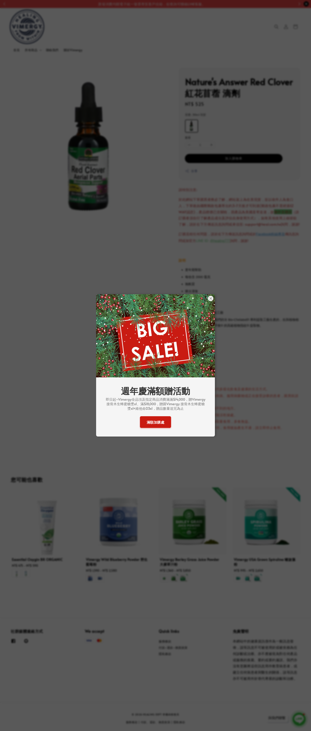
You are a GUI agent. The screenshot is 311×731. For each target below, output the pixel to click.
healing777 (221, 241)
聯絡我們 (52, 50)
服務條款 (165, 641)
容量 (195, 115)
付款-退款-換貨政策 (173, 648)
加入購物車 (233, 158)
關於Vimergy (73, 50)
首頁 (16, 50)
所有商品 (31, 50)
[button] (276, 27)
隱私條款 (165, 654)
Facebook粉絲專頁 (270, 234)
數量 (188, 137)
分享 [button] (191, 171)
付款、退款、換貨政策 (155, 722)
